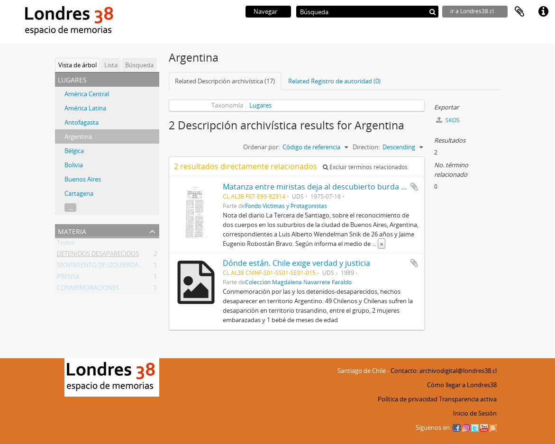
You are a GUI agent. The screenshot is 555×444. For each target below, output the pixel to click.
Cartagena (78, 193)
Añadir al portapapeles (414, 186)
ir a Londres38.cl (472, 11)
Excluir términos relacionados (365, 167)
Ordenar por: (261, 147)
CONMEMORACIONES (88, 289)
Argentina (78, 136)
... (70, 207)
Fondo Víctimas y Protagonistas (286, 205)
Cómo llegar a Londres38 (462, 385)
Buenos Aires (82, 179)
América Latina (85, 108)
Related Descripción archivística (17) (225, 81)
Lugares (260, 105)
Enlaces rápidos (543, 12)
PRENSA (68, 278)
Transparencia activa (468, 399)
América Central (86, 94)
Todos (65, 244)
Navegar (265, 11)
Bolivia (73, 165)
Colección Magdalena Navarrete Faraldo (298, 282)
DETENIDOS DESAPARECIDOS (98, 255)
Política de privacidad (407, 399)
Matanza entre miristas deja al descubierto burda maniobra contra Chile (352, 186)
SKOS (448, 120)
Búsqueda (139, 65)
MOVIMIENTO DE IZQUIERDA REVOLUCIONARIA (124, 267)
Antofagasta (81, 122)
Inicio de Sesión (475, 413)
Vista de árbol (77, 65)
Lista (111, 65)
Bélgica (74, 150)
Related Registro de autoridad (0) (334, 81)
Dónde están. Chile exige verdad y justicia (296, 263)
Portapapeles (519, 12)
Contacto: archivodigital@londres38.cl (444, 370)
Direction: (366, 147)
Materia (72, 230)
